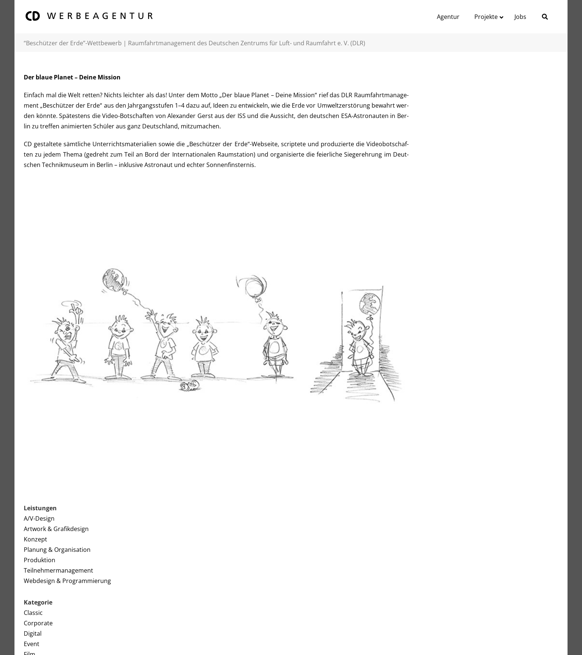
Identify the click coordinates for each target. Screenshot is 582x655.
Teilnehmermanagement (58, 570)
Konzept (35, 539)
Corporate (38, 623)
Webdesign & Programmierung (67, 581)
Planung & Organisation (57, 550)
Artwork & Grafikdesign (56, 529)
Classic (33, 613)
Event (31, 644)
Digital (33, 633)
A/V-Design (39, 518)
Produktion (39, 560)
